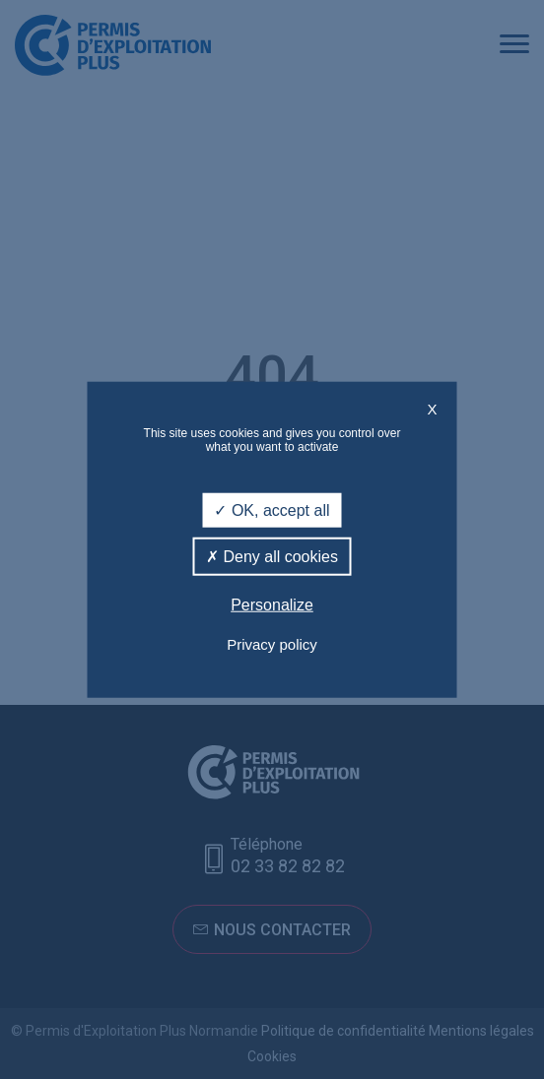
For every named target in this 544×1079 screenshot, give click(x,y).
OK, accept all (271, 510)
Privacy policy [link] (272, 643)
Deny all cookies (272, 556)
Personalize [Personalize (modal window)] (272, 605)
